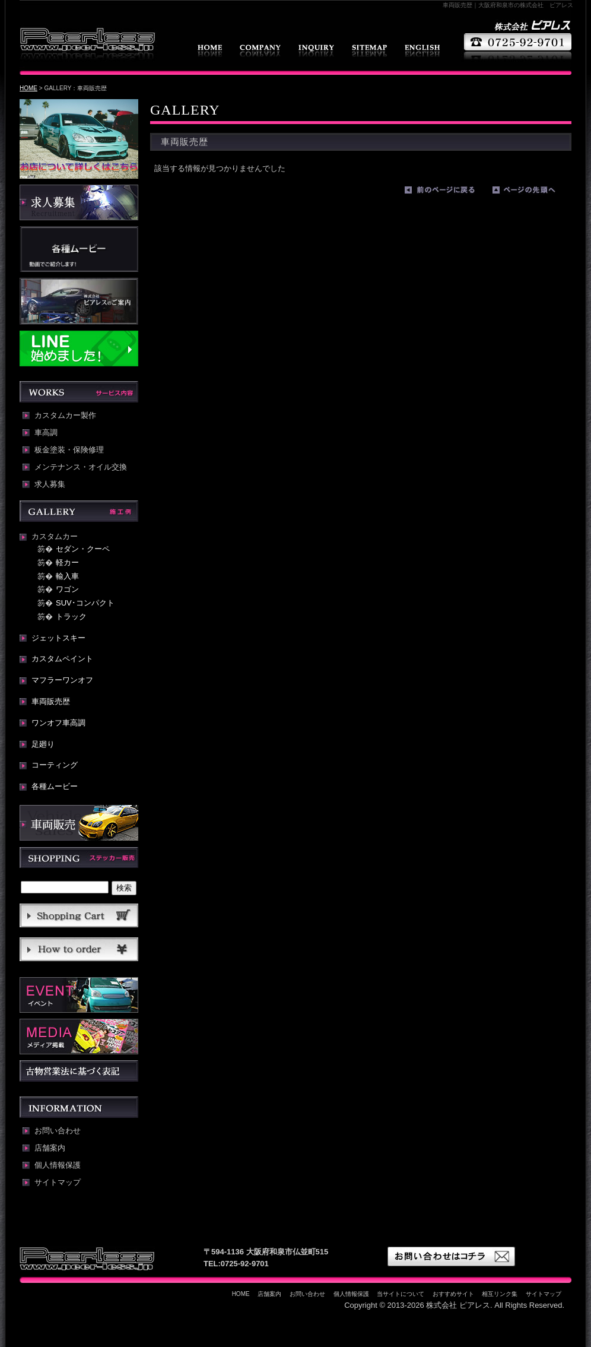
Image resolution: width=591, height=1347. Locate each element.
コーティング (54, 764)
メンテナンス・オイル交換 (80, 467)
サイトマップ (369, 51)
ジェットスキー (58, 637)
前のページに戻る (446, 192)
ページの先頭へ (533, 192)
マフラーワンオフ (62, 680)
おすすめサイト (453, 1294)
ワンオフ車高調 (58, 722)
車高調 (46, 433)
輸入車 (67, 576)
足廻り (43, 744)
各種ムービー (54, 786)
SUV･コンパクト (85, 602)
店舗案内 (260, 51)
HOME (210, 51)
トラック (71, 616)
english (422, 51)
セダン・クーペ (83, 548)
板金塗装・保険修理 (69, 450)
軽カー (67, 562)
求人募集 (49, 484)
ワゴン (67, 589)
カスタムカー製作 (65, 415)
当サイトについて (400, 1294)
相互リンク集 (499, 1294)
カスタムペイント (62, 658)
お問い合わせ (316, 51)
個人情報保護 (57, 1165)
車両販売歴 (50, 701)
